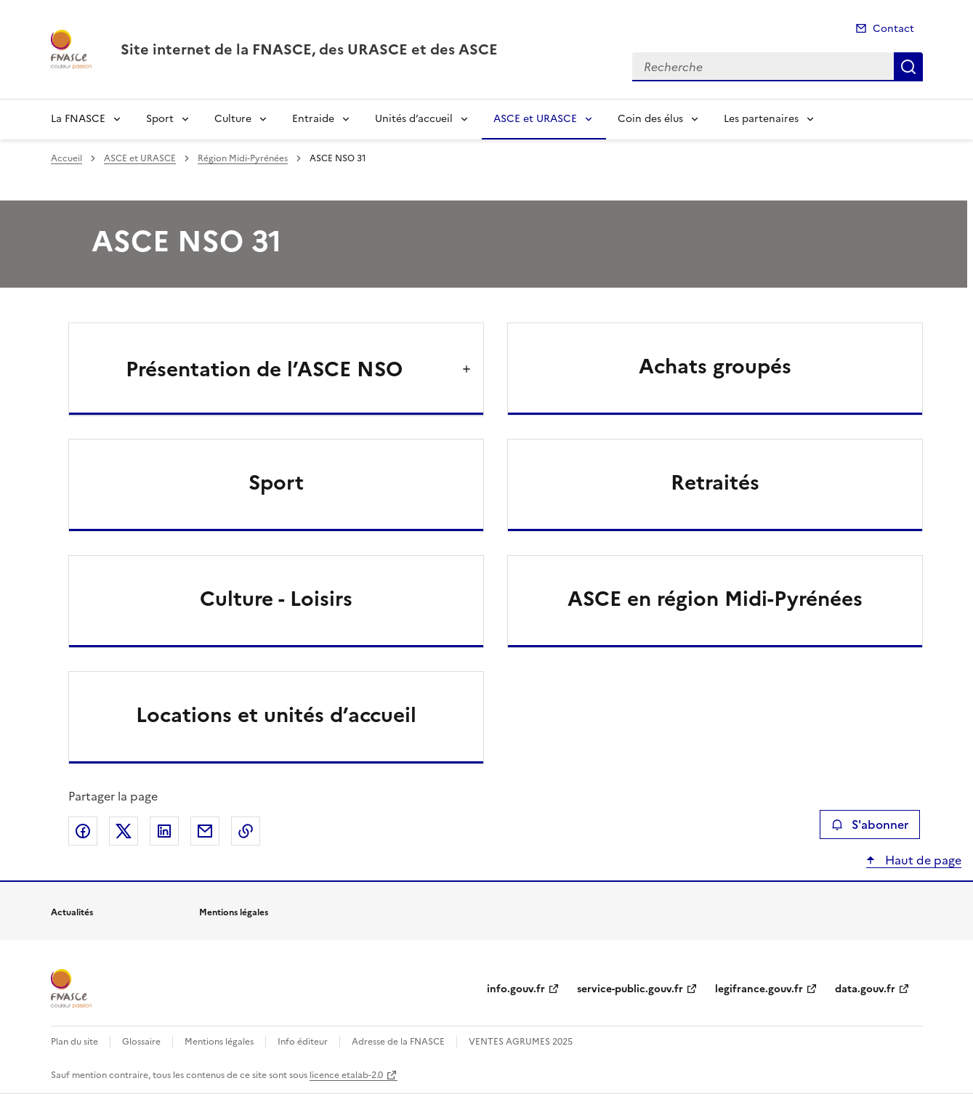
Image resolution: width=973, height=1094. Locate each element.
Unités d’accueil (414, 118)
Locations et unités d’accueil (276, 715)
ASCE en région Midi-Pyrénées (715, 599)
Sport (160, 118)
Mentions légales (219, 1041)
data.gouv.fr (865, 989)
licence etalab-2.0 (346, 1075)
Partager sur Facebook (82, 831)
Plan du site (74, 1041)
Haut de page (921, 860)
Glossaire (141, 1041)
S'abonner (869, 824)
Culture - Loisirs (276, 599)
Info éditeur (303, 1041)
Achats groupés (715, 366)
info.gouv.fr (516, 989)
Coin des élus (650, 118)
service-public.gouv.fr (630, 989)
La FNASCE (78, 118)
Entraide (313, 118)
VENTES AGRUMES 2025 (521, 1041)
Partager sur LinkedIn (164, 831)
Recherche (908, 66)
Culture (232, 118)
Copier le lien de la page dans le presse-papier (245, 831)
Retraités (715, 482)
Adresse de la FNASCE (398, 1041)
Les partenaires (761, 118)
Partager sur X (123, 831)
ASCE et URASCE (535, 118)
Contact (893, 28)
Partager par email (204, 831)
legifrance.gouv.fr (759, 989)
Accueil (66, 158)
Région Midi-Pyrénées (243, 158)
